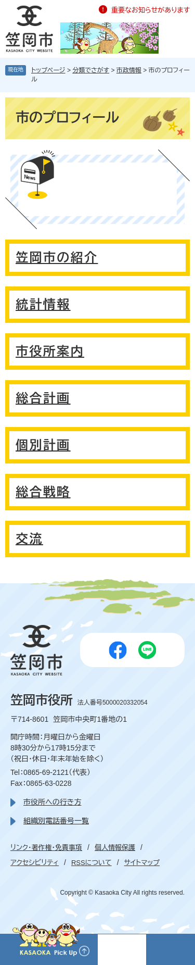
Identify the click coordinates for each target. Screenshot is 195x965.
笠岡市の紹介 (57, 257)
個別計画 (43, 445)
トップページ (48, 70)
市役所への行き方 (52, 802)
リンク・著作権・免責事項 (46, 847)
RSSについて (91, 863)
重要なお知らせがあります (150, 10)
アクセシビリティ (34, 863)
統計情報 (43, 304)
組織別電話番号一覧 (56, 821)
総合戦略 (43, 492)
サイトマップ (142, 863)
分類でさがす (90, 70)
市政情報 (128, 70)
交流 (29, 539)
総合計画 (43, 398)
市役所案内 (50, 351)
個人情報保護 (115, 847)
